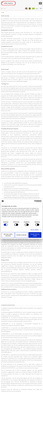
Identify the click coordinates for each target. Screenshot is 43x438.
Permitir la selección (21, 235)
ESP (5, 8)
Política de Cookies (6, 257)
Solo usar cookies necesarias (8, 235)
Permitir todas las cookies (35, 235)
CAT (2, 8)
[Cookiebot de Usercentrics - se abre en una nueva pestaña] (35, 201)
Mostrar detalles (35, 229)
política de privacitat (22, 81)
